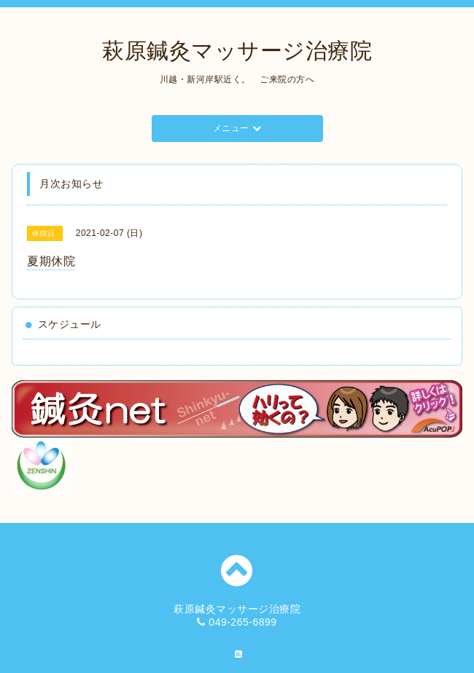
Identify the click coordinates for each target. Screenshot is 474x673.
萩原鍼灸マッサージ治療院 (237, 51)
